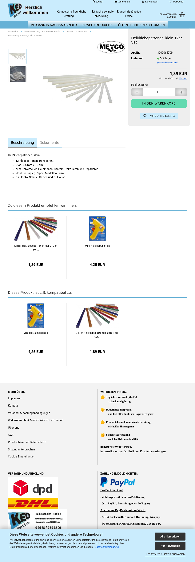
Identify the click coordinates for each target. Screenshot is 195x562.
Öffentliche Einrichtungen (141, 25)
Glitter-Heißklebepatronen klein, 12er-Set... (36, 247)
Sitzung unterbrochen (21, 449)
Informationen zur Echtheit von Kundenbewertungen (133, 451)
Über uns (13, 427)
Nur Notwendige (170, 545)
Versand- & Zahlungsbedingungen (29, 413)
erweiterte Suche (97, 25)
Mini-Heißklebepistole (97, 245)
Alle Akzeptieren (170, 536)
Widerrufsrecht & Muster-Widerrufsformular (35, 420)
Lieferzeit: (137, 58)
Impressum (15, 398)
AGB (11, 435)
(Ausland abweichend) (167, 62)
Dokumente (49, 142)
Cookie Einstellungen (21, 456)
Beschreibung (22, 142)
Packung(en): (139, 84)
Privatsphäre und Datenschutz (27, 442)
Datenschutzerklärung (107, 546)
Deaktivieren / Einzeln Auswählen (165, 554)
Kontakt (13, 405)
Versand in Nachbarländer (54, 25)
